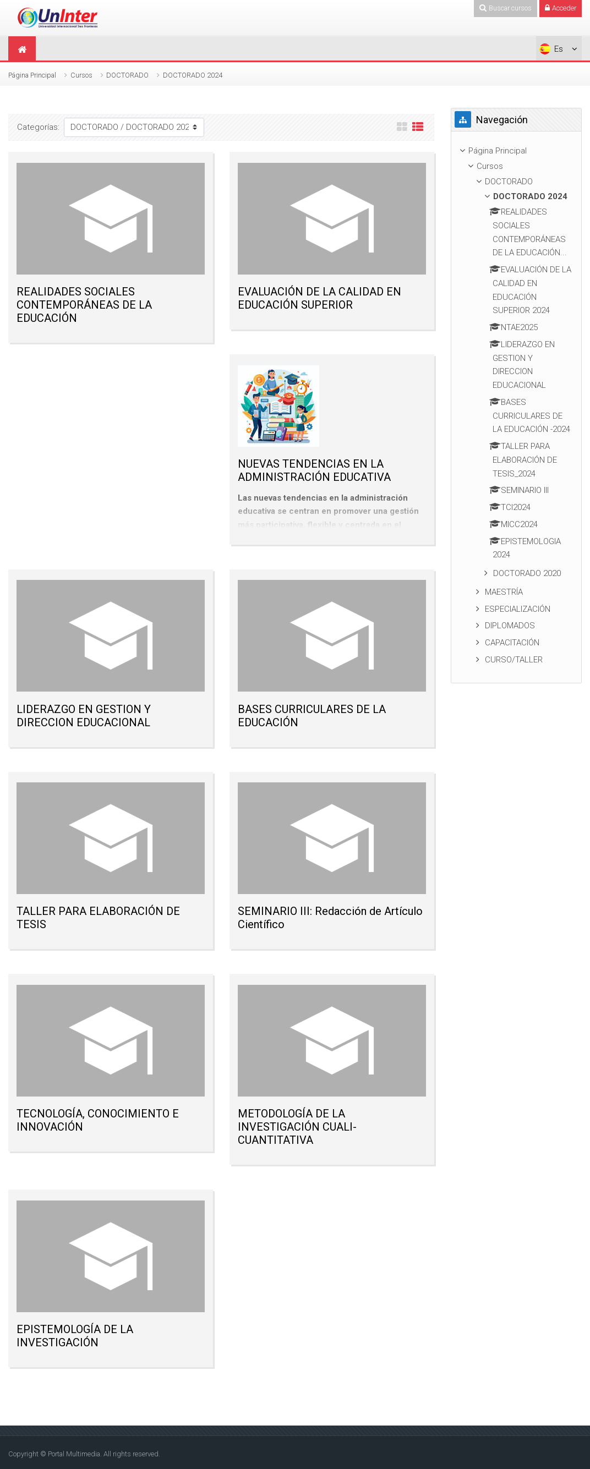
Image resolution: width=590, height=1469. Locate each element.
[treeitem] (516, 151)
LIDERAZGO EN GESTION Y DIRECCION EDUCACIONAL (84, 716)
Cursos (81, 75)
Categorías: (38, 127)
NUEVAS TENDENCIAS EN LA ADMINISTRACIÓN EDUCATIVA (314, 470)
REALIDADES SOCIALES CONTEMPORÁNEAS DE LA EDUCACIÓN (84, 305)
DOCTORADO (127, 75)
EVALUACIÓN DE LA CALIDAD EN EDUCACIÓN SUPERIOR (319, 298)
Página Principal (32, 75)
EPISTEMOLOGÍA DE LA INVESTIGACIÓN (75, 1336)
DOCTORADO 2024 (192, 75)
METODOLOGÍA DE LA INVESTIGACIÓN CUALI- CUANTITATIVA (297, 1127)
